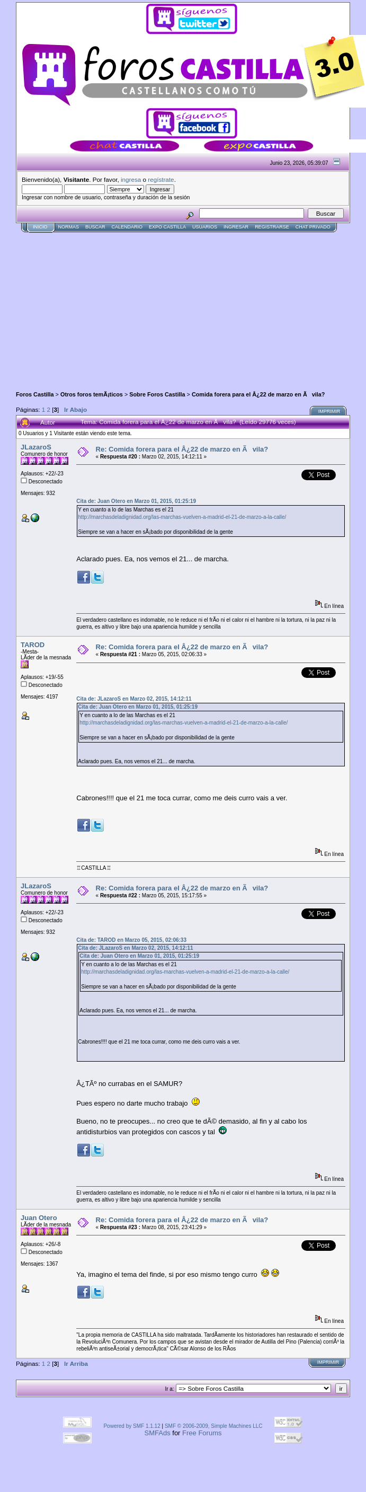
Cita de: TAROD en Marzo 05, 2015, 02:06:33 (131, 940)
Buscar (95, 226)
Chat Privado (313, 226)
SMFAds (158, 1433)
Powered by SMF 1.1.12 (131, 1426)
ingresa (131, 179)
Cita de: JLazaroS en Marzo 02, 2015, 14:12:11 (133, 699)
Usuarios (204, 226)
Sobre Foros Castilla (157, 394)
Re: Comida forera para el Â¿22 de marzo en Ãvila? (182, 449)
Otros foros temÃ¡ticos (91, 394)
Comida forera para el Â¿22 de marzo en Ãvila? (258, 394)
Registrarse (272, 226)
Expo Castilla (167, 226)
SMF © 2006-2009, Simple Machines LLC (214, 1426)
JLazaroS (36, 447)
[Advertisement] (140, 307)
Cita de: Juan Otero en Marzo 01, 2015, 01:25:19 (136, 501)
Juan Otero (39, 1218)
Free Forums (201, 1433)
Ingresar (236, 226)
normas (68, 226)
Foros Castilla (35, 394)
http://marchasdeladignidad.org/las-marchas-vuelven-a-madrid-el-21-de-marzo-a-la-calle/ (182, 517)
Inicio (40, 226)
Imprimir (329, 411)
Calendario (127, 226)
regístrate (161, 179)
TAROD (32, 645)
